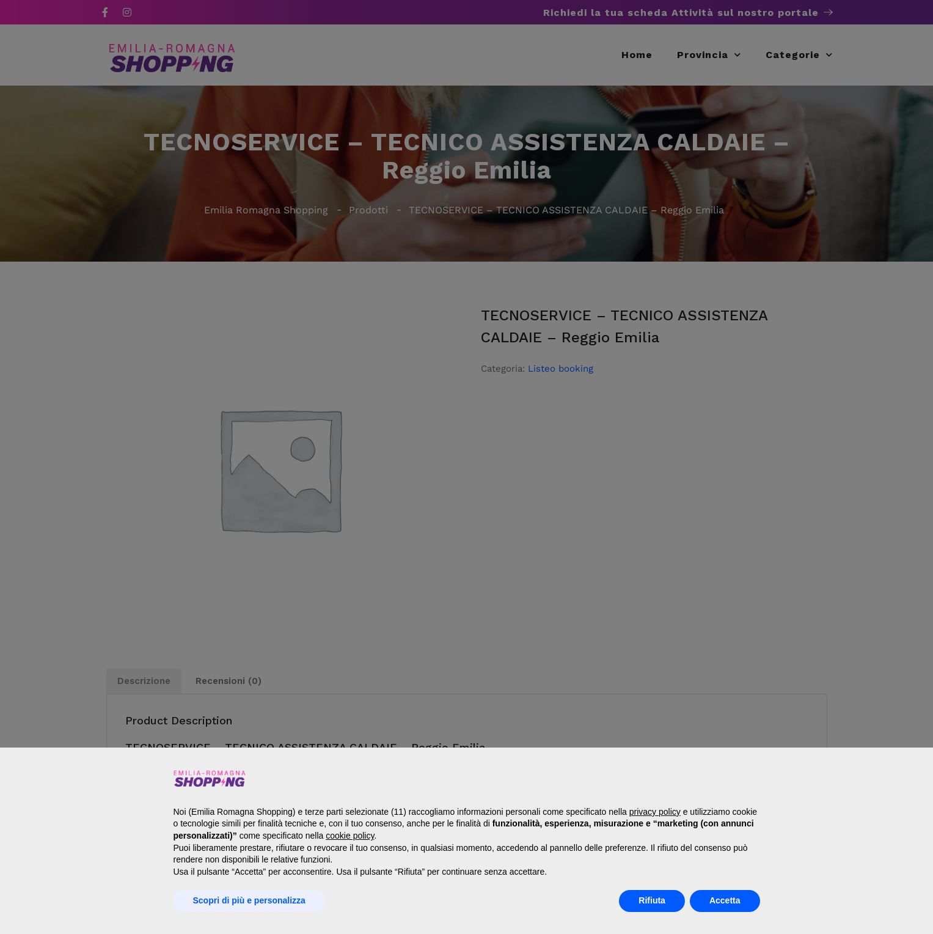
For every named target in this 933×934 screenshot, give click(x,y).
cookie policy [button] (350, 835)
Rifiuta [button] (651, 900)
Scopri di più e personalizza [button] (249, 900)
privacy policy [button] (655, 812)
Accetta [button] (725, 900)
